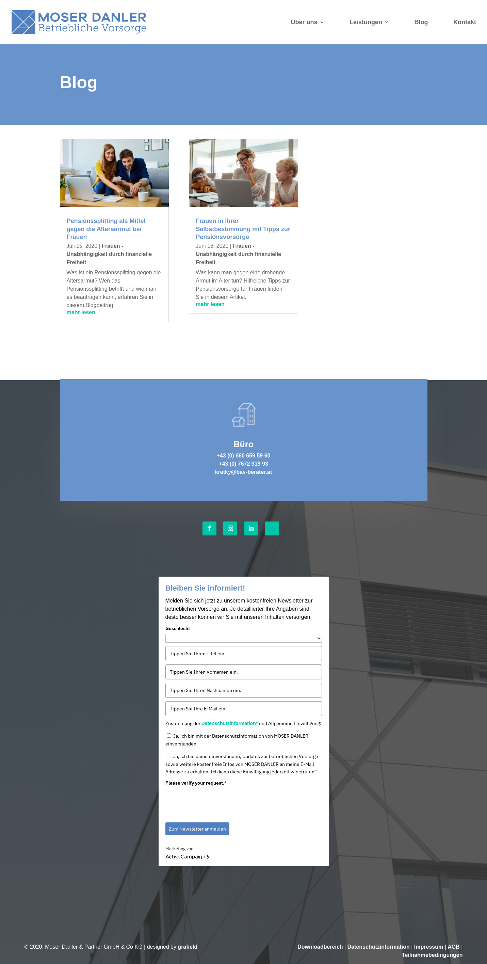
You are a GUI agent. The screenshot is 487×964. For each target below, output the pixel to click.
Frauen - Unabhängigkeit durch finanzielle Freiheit (109, 254)
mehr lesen (81, 312)
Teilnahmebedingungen (432, 955)
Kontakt (464, 22)
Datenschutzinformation (378, 947)
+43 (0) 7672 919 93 (243, 464)
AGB (454, 947)
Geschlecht (177, 628)
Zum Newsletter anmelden (197, 829)
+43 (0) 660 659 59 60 (244, 456)
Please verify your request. (196, 783)
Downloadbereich (320, 947)
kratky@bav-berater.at (243, 472)
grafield (187, 947)
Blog (421, 22)
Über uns (304, 22)
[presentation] (217, 801)
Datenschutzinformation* (230, 723)
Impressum (428, 947)
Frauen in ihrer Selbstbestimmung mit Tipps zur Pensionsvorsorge (243, 229)
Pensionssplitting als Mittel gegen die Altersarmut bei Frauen (106, 229)
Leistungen (366, 22)
